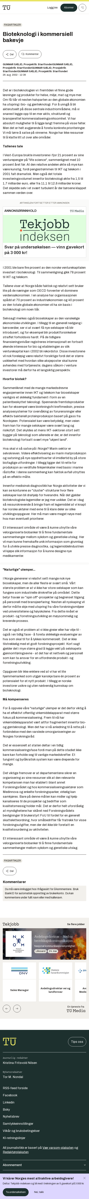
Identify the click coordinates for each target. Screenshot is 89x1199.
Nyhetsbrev (11, 1116)
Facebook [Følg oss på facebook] (10, 1095)
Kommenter (30, 54)
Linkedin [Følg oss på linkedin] (8, 1102)
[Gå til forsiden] (6, 7)
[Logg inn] (52, 8)
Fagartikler (12, 25)
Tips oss (77, 1041)
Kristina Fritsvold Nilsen (20, 1063)
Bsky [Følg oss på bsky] (6, 1109)
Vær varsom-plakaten (58, 1147)
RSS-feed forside (15, 1088)
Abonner (69, 7)
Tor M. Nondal (13, 1077)
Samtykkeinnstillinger (18, 1123)
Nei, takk (39, 1192)
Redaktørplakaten (16, 1152)
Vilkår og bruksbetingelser (21, 1131)
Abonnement (44, 1165)
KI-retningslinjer (14, 1138)
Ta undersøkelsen (16, 1192)
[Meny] (82, 8)
